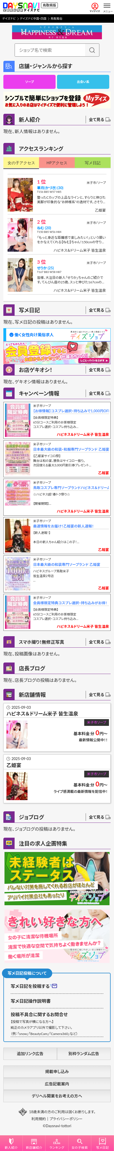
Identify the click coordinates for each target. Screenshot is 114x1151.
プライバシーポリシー (66, 1119)
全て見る (100, 119)
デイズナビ (9, 18)
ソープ (29, 82)
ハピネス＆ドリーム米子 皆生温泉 (80, 250)
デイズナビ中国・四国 (33, 18)
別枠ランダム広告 (84, 1053)
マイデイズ (95, 8)
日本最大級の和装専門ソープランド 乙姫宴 (66, 564)
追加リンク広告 (30, 1053)
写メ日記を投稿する (34, 986)
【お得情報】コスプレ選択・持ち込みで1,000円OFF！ (71, 411)
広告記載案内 (57, 1083)
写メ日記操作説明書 (31, 1001)
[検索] (92, 50)
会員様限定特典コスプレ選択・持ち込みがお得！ (70, 603)
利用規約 (38, 1119)
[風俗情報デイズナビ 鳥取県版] (21, 7)
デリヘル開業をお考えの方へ (57, 1096)
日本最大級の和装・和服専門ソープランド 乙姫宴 (71, 449)
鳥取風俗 (56, 18)
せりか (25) (45, 268)
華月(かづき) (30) (50, 188)
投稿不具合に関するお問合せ (39, 1014)
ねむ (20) (44, 228)
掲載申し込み (57, 1071)
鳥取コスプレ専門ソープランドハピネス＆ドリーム (71, 487)
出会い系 (83, 82)
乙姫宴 (100, 210)
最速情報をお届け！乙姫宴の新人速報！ (63, 526)
